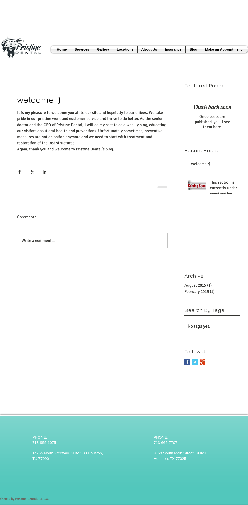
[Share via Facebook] (19, 171)
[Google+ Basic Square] (202, 362)
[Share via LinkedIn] (44, 171)
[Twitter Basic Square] (195, 362)
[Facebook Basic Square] (187, 362)
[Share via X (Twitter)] (32, 171)
